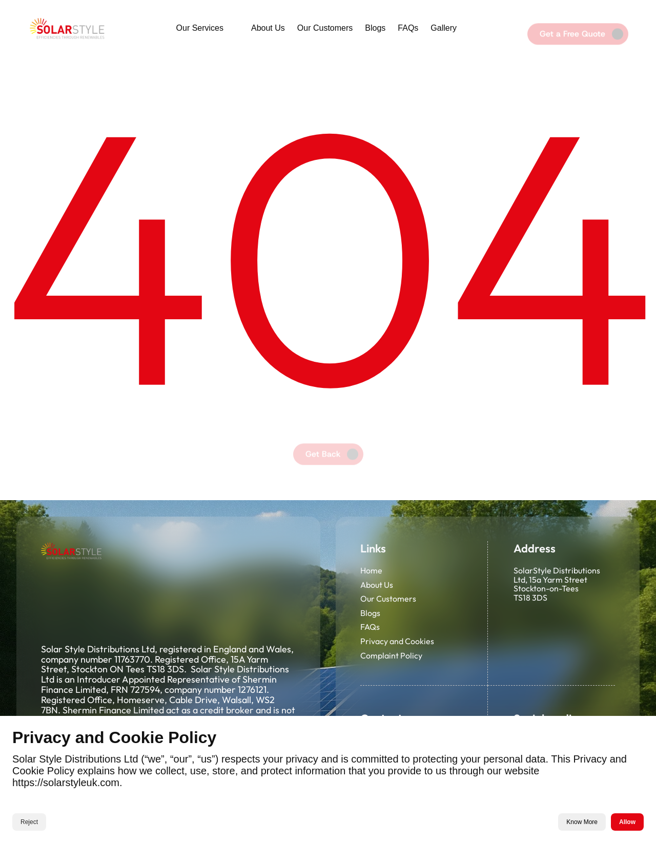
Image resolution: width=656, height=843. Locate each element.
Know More (582, 822)
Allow (627, 822)
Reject (29, 822)
